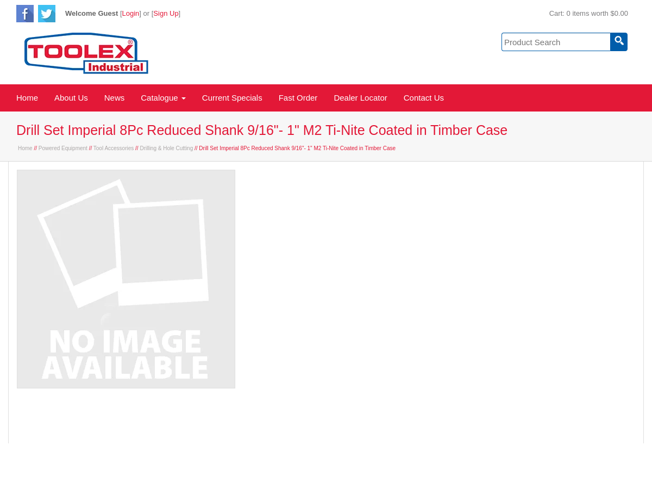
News (114, 97)
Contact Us (424, 97)
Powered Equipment (63, 148)
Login (131, 13)
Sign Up (165, 13)
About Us (71, 97)
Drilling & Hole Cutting (166, 148)
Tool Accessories (113, 148)
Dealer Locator (360, 97)
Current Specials (232, 97)
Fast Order (298, 97)
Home (27, 97)
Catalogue (163, 97)
